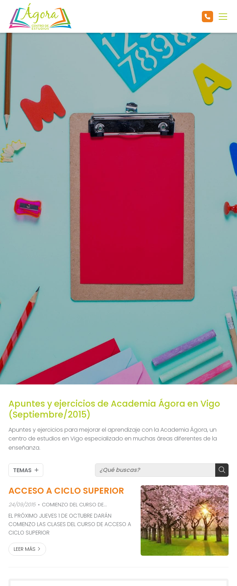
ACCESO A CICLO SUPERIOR (66, 490)
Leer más (25, 549)
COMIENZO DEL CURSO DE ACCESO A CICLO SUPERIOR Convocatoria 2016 (71, 505)
